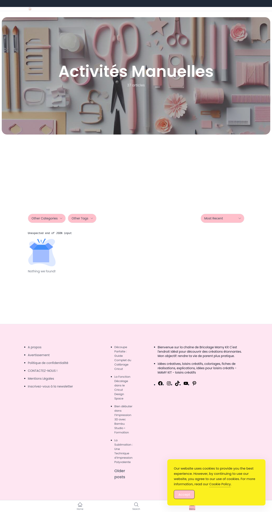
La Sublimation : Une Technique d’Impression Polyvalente (123, 451)
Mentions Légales (41, 378)
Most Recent (222, 218)
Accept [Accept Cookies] (184, 494)
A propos (35, 347)
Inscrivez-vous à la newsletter (50, 386)
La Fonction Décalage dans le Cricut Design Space (122, 388)
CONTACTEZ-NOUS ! (43, 371)
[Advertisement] (136, 167)
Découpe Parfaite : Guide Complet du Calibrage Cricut (122, 358)
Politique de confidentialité (48, 363)
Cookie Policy (220, 484)
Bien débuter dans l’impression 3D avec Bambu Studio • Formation (123, 419)
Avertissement (39, 355)
